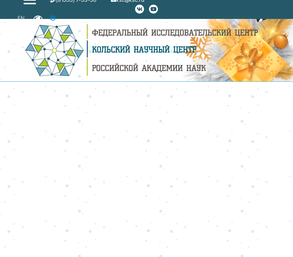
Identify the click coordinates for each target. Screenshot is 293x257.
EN (21, 18)
